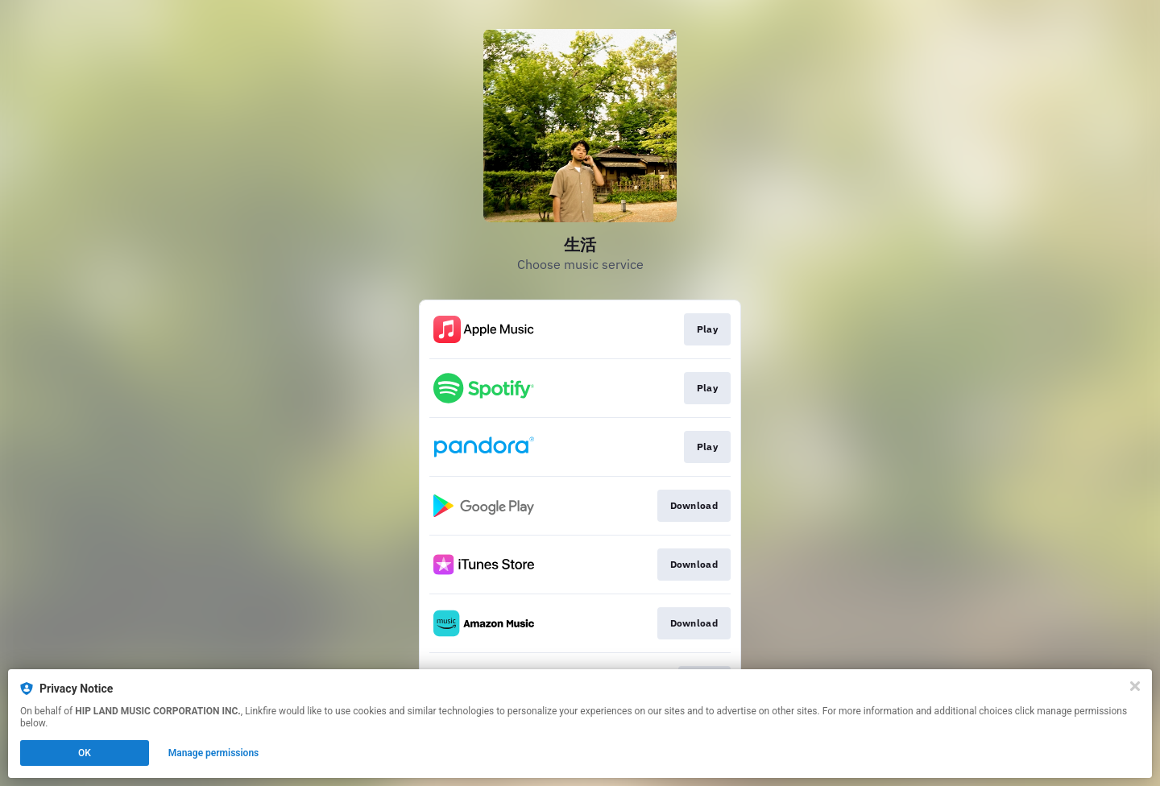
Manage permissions (213, 753)
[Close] (1135, 686)
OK (84, 753)
